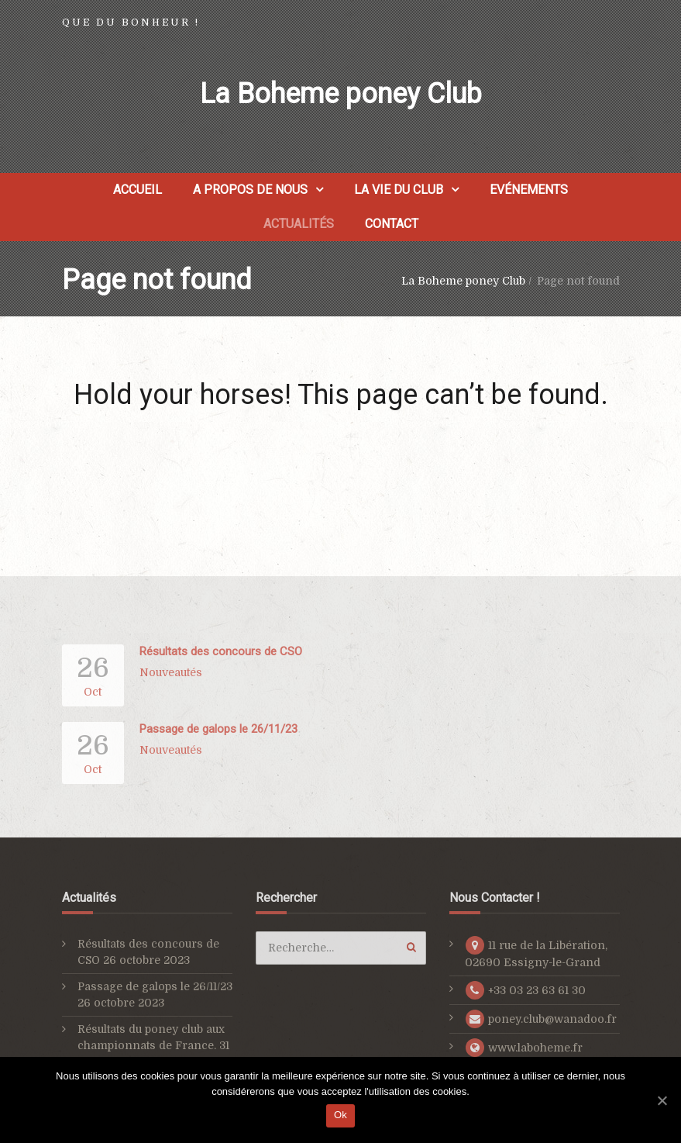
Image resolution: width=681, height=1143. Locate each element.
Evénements (529, 189)
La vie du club (398, 189)
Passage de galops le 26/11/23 (218, 729)
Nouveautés (170, 672)
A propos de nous (250, 189)
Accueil (137, 189)
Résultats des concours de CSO (220, 651)
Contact (391, 223)
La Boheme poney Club (341, 94)
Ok (340, 1115)
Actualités (298, 223)
